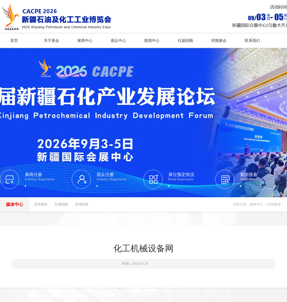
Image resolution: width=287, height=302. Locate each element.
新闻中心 (152, 40)
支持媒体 (40, 204)
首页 (14, 40)
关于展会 (51, 40)
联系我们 (252, 40)
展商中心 (85, 40)
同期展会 (218, 40)
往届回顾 (185, 40)
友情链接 (81, 204)
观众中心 (118, 40)
